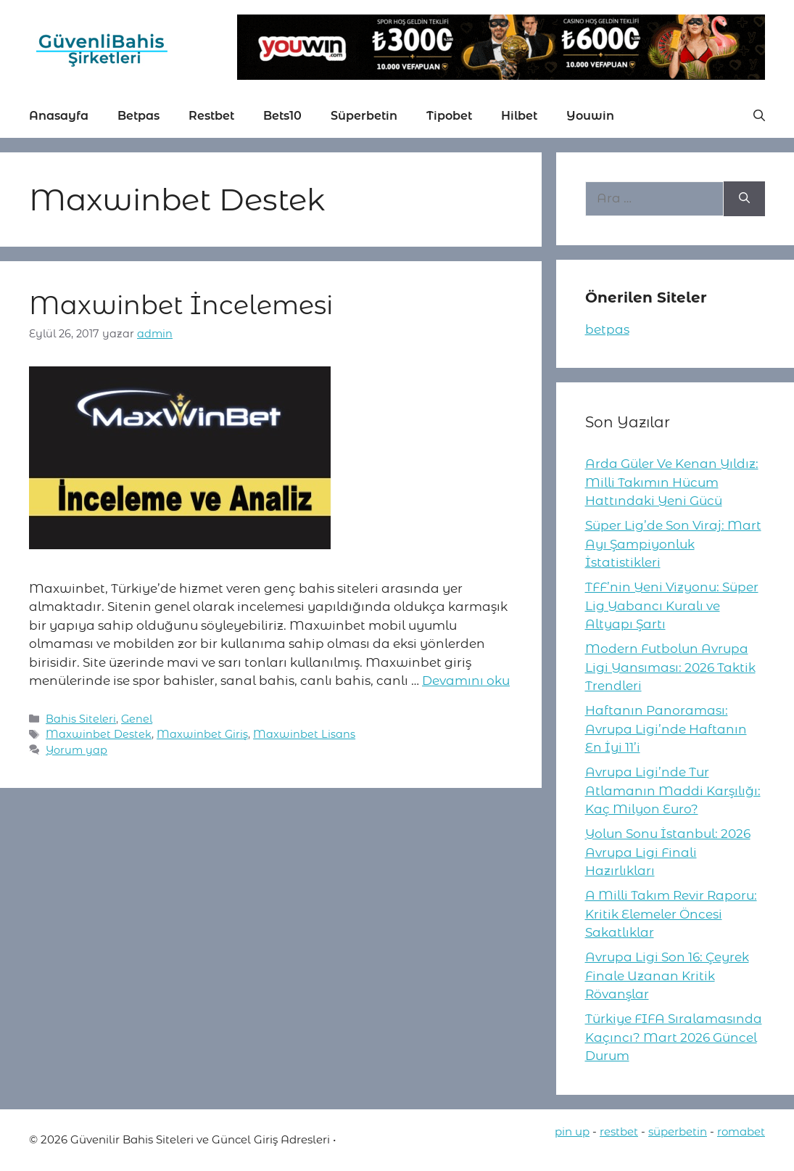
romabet (741, 1131)
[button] (759, 116)
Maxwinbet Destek (99, 734)
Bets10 (282, 116)
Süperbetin (364, 116)
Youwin (590, 116)
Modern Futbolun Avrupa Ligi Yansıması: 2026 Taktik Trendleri (670, 667)
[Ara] (744, 198)
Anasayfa (58, 116)
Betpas (138, 116)
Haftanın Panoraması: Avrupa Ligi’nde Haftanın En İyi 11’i (666, 729)
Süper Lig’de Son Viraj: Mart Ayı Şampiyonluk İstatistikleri (673, 544)
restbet (619, 1131)
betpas (607, 329)
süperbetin (677, 1131)
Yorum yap (76, 750)
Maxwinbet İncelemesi (181, 305)
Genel (136, 719)
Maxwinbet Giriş (202, 734)
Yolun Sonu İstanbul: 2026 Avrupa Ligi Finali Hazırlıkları (667, 852)
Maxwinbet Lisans (304, 734)
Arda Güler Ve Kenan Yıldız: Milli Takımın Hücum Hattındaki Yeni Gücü (671, 482)
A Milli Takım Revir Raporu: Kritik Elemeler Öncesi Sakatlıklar (671, 914)
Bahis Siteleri (81, 719)
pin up (572, 1131)
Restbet (211, 116)
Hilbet (519, 116)
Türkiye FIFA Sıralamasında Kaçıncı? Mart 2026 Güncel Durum (673, 1037)
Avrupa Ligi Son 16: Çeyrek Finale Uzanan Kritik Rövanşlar (667, 975)
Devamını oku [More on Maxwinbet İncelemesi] (466, 680)
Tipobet (449, 116)
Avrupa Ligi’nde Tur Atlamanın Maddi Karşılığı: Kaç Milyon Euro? (673, 790)
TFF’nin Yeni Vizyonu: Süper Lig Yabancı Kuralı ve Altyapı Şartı (671, 605)
